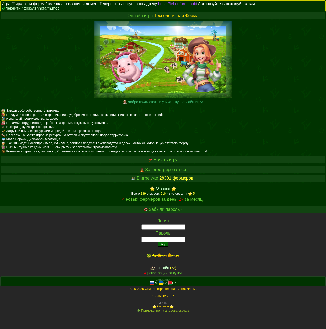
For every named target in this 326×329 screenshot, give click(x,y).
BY (172, 283)
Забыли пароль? (165, 209)
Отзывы (163, 189)
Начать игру (165, 159)
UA (163, 283)
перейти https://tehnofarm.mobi (33, 8)
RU (154, 283)
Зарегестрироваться (165, 169)
